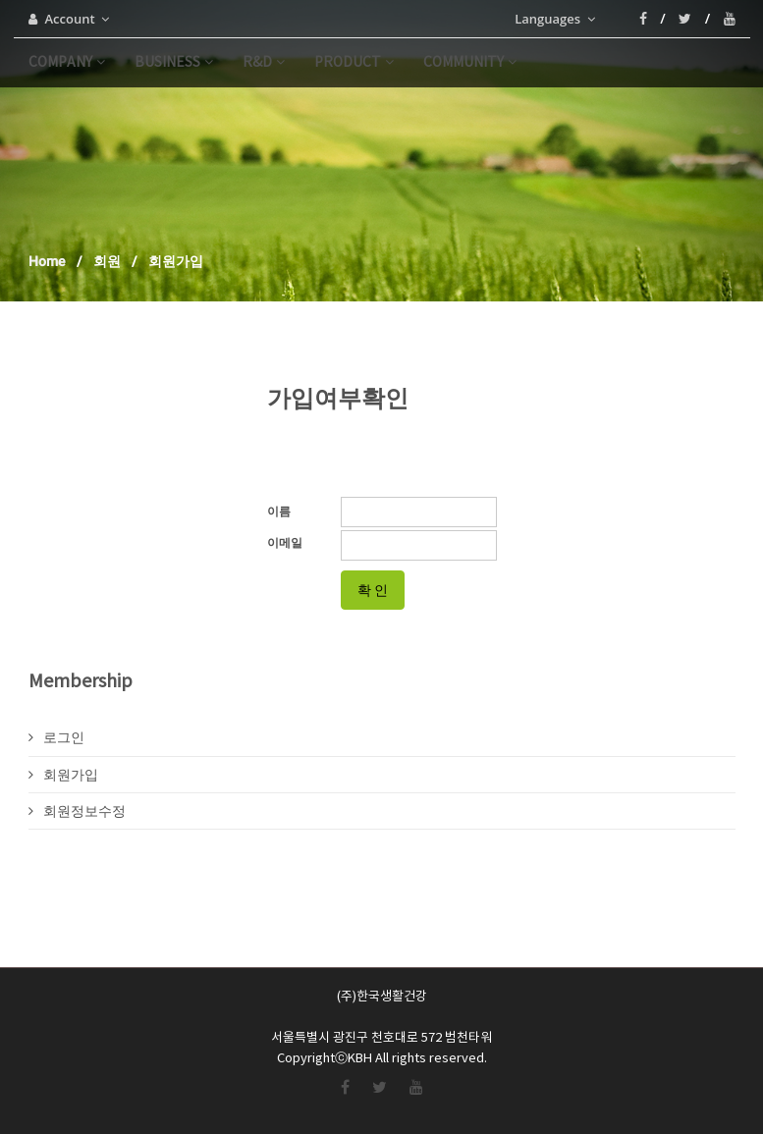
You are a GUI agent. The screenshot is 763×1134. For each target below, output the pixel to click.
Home (47, 261)
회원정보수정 (77, 811)
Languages (554, 18)
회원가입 (63, 775)
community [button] (470, 63)
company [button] (66, 63)
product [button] (354, 63)
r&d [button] (264, 63)
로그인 (56, 737)
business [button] (174, 63)
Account (68, 18)
